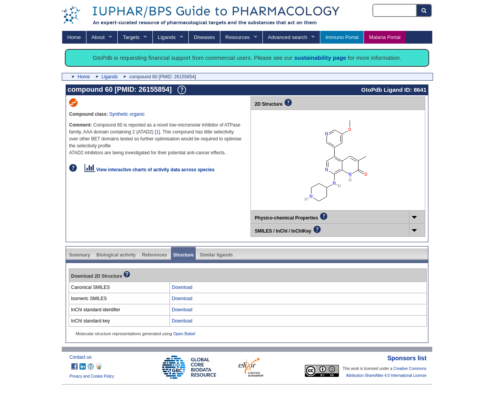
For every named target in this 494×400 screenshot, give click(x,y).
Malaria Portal (384, 37)
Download (182, 287)
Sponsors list (406, 358)
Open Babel (184, 333)
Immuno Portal (342, 37)
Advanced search (287, 37)
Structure (183, 255)
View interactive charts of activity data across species (150, 169)
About (98, 37)
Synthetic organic (127, 114)
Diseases (204, 37)
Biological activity (116, 255)
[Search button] (424, 10)
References (154, 255)
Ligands (167, 37)
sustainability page (320, 57)
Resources (237, 37)
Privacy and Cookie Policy (91, 376)
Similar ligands (216, 255)
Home (74, 37)
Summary (79, 255)
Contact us (80, 357)
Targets (131, 37)
